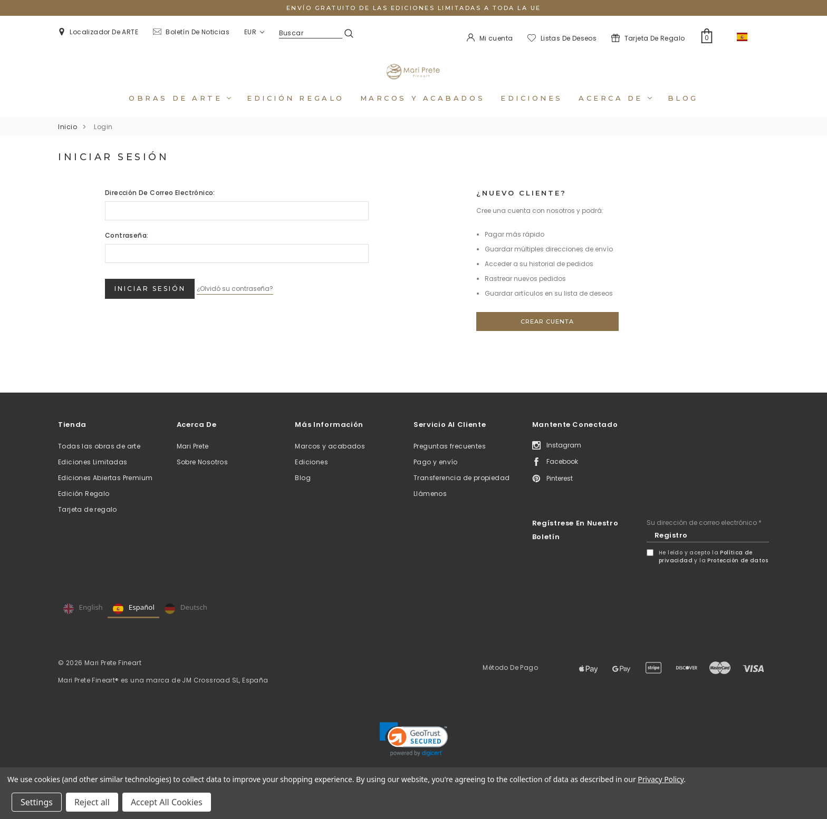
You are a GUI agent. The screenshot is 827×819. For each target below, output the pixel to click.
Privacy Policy (661, 779)
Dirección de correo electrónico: (160, 206)
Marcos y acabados (422, 112)
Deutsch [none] (186, 623)
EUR (254, 31)
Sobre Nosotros (202, 476)
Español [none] (134, 623)
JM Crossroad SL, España (225, 694)
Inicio (67, 140)
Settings (37, 802)
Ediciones (532, 112)
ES (749, 37)
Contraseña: (126, 249)
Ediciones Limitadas (93, 476)
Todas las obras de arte (99, 460)
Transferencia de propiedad (461, 491)
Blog (683, 112)
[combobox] (749, 36)
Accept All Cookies (167, 802)
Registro (671, 549)
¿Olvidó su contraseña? (250, 299)
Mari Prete (193, 460)
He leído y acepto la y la (713, 571)
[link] (413, 754)
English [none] (83, 623)
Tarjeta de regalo (87, 523)
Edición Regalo (84, 507)
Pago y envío (436, 476)
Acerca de (615, 112)
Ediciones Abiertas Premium (105, 491)
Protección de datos (737, 575)
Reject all (92, 802)
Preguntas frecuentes (450, 460)
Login (103, 140)
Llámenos (430, 507)
